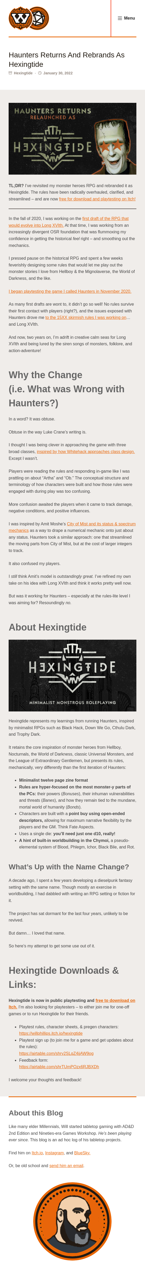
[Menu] (126, 18)
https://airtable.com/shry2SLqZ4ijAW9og (56, 1053)
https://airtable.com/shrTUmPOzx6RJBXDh (59, 1067)
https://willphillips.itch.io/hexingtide (51, 1033)
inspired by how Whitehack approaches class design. (86, 451)
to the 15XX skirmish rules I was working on (85, 317)
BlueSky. (82, 1153)
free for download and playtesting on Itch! (97, 199)
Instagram (54, 1153)
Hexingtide (23, 73)
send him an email (66, 1165)
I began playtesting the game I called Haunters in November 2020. (70, 291)
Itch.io (37, 1153)
